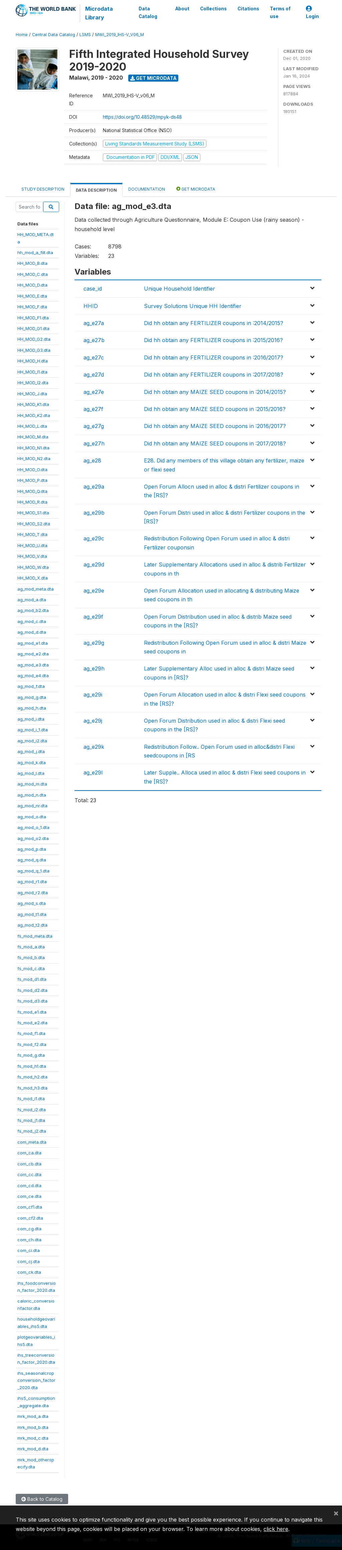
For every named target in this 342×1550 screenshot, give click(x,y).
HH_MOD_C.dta (32, 274)
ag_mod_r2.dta (32, 892)
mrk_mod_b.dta (32, 1427)
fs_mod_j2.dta (31, 1131)
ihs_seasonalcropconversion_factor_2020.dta (36, 1380)
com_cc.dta (29, 1174)
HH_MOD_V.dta (32, 556)
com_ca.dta (29, 1152)
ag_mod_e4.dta (33, 675)
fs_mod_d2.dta (32, 990)
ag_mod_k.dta (31, 762)
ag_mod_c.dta (31, 621)
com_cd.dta (29, 1185)
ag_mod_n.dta (31, 795)
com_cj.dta (28, 1261)
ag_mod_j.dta (31, 751)
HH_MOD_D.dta (32, 285)
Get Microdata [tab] (195, 189)
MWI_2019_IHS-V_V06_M (119, 34)
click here (276, 1529)
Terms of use (280, 12)
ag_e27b (94, 340)
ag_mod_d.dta (31, 632)
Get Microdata (153, 78)
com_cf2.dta (30, 1218)
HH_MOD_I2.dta (32, 382)
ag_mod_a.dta (31, 599)
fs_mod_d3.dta (32, 1001)
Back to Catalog (41, 1499)
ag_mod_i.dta (30, 719)
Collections (213, 8)
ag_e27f (93, 409)
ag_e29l (93, 772)
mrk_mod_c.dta (32, 1438)
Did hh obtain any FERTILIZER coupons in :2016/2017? (213, 357)
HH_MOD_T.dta (32, 534)
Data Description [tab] (96, 190)
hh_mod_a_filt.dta (35, 252)
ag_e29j (92, 720)
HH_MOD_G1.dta (33, 328)
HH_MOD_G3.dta (33, 350)
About (182, 8)
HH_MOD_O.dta (32, 469)
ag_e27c (93, 357)
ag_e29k (93, 746)
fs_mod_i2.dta (31, 1109)
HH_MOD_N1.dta (33, 447)
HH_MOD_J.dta (32, 393)
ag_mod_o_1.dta (33, 827)
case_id (92, 288)
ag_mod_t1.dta (31, 914)
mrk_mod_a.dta (32, 1416)
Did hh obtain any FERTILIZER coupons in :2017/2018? (213, 374)
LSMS (85, 34)
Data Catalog (148, 12)
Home (22, 34)
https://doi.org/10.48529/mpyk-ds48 (142, 117)
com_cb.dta (29, 1163)
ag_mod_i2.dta (32, 740)
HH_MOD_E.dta (32, 296)
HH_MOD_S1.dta (33, 512)
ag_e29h (94, 668)
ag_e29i (92, 694)
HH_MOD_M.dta (32, 436)
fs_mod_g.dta (31, 1055)
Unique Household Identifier (179, 288)
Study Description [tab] (42, 189)
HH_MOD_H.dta (32, 361)
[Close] (336, 1513)
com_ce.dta (29, 1196)
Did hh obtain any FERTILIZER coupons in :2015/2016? (213, 340)
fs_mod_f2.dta (31, 1044)
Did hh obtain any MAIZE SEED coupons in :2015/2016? (215, 409)
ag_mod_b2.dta (33, 610)
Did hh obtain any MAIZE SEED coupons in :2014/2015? (215, 392)
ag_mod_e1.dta (32, 643)
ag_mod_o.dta (31, 816)
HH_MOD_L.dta (32, 426)
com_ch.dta (29, 1239)
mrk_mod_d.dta (32, 1448)
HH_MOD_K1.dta (33, 404)
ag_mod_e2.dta (33, 653)
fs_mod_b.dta (31, 957)
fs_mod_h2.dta (32, 1076)
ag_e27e (93, 392)
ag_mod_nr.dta (32, 805)
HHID (90, 306)
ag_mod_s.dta (31, 903)
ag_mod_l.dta (30, 773)
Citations (248, 8)
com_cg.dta (29, 1228)
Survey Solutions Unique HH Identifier (192, 306)
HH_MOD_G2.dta (33, 339)
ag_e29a (93, 486)
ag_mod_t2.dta (32, 925)
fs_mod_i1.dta (31, 1098)
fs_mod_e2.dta (32, 1022)
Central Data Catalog (53, 34)
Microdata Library (99, 13)
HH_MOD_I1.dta (32, 372)
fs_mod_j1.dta (31, 1120)
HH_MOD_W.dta (33, 567)
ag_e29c (93, 538)
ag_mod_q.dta (31, 859)
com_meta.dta (31, 1142)
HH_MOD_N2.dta (33, 458)
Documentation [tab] (146, 189)
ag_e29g (93, 642)
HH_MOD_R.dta (32, 502)
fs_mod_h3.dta (32, 1088)
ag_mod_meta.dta (35, 589)
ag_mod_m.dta (32, 784)
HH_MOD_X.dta (32, 578)
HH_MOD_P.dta (32, 480)
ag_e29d (93, 564)
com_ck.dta (29, 1272)
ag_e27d (93, 374)
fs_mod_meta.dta (34, 936)
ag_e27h (94, 443)
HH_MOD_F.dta (32, 306)
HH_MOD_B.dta (32, 263)
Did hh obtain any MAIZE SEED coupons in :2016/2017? (215, 426)
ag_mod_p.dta (31, 849)
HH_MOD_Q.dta (32, 491)
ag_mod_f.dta (31, 686)
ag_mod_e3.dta (33, 664)
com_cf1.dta (29, 1207)
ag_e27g (93, 426)
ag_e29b (94, 512)
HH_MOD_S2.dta (33, 523)
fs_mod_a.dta (31, 946)
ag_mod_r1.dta (32, 881)
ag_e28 (92, 460)
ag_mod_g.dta (31, 697)
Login (312, 12)
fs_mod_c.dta (31, 968)
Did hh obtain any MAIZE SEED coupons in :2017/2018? (215, 443)
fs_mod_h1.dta (31, 1066)
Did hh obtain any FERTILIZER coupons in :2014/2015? (213, 323)
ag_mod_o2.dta (33, 838)
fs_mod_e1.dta (31, 1012)
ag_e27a (93, 323)
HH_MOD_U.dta (32, 545)
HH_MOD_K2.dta (33, 415)
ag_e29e (93, 590)
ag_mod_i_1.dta (32, 729)
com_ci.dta (28, 1250)
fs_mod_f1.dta (31, 1033)
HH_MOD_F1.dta (33, 317)
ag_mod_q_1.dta (33, 870)
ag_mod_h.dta (31, 708)
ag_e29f (93, 616)
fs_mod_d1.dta (31, 979)
